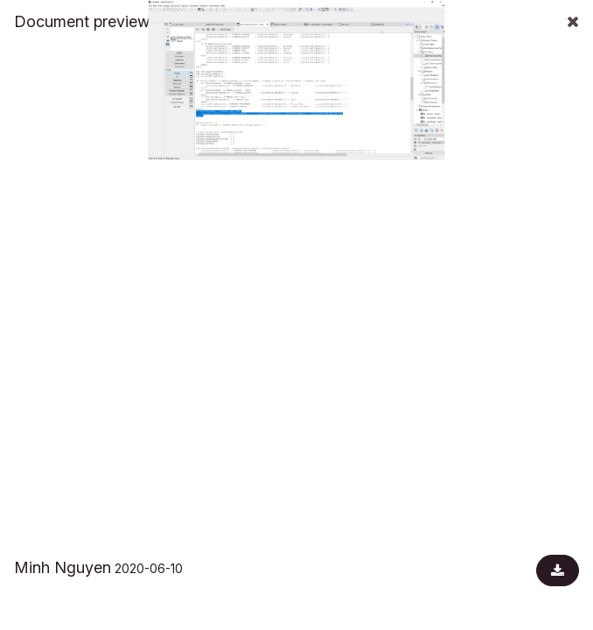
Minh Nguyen (62, 567)
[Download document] (557, 570)
